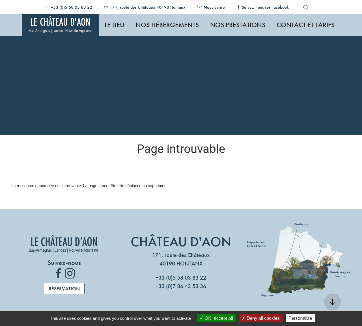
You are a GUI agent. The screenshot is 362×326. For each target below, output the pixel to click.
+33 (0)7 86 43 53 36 (181, 286)
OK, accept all (216, 318)
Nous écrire (214, 7)
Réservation (64, 288)
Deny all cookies (261, 318)
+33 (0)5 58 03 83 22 (71, 7)
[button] (306, 7)
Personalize (300, 318)
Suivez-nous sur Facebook (265, 7)
